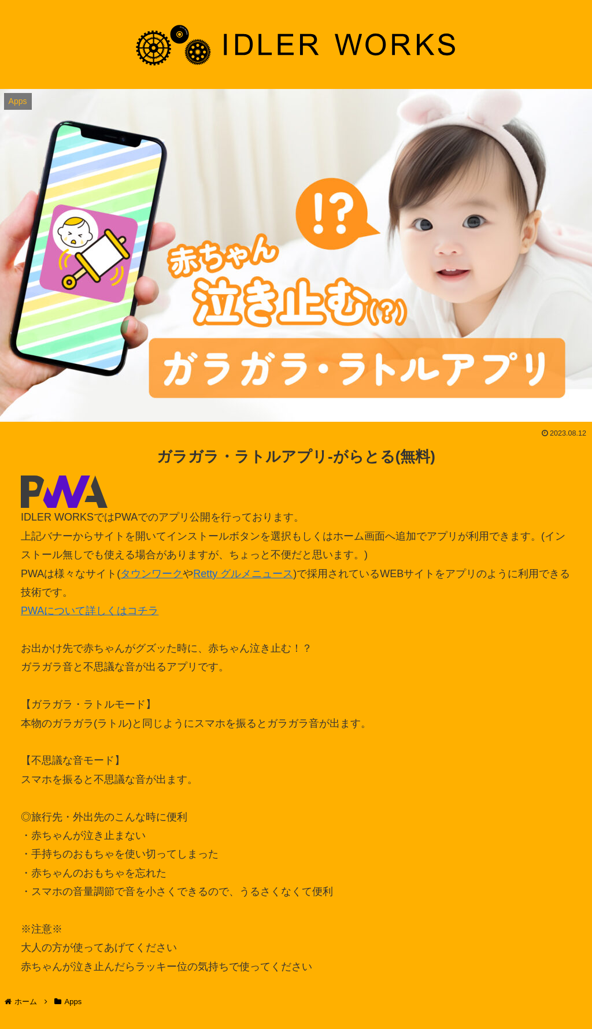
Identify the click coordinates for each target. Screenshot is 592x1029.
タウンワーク (151, 573)
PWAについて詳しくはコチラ (89, 610)
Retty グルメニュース (243, 573)
